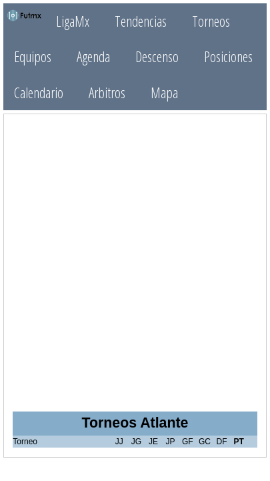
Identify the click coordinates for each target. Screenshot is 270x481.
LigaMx (72, 21)
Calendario (38, 92)
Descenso (157, 56)
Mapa (164, 92)
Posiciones (228, 56)
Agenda (93, 56)
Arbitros (107, 92)
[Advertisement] (135, 259)
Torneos (211, 21)
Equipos (32, 56)
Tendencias (141, 21)
